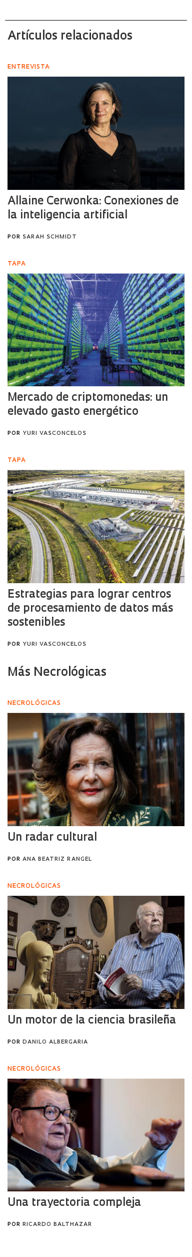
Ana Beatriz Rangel (57, 859)
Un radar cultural (52, 838)
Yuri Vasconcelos (54, 433)
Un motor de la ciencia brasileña (92, 1021)
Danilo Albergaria (55, 1042)
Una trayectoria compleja (74, 1203)
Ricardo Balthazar (57, 1224)
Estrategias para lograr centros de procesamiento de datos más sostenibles (90, 609)
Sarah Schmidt (49, 237)
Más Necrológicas (57, 673)
